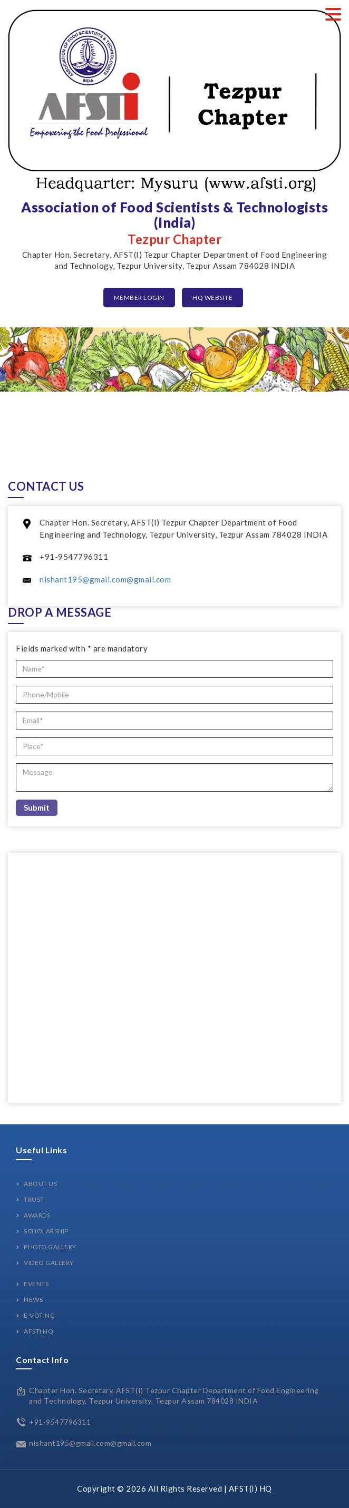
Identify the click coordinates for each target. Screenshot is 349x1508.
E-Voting (39, 1315)
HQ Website (212, 297)
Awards (37, 1215)
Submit (37, 807)
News (33, 1299)
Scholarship (46, 1231)
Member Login (139, 297)
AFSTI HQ (38, 1331)
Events (36, 1284)
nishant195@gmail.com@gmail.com (105, 579)
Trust (34, 1199)
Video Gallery (49, 1263)
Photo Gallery (50, 1247)
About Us (40, 1184)
